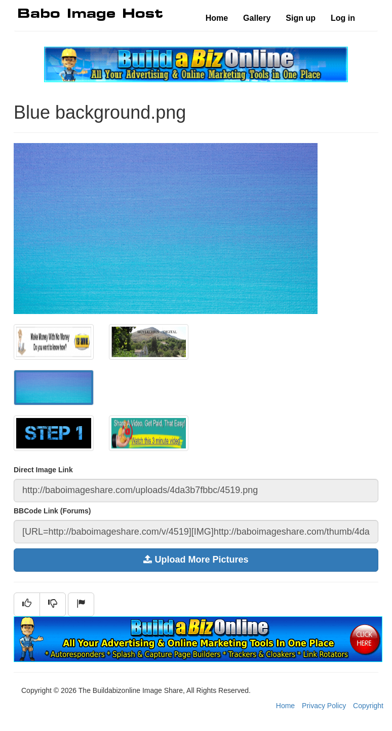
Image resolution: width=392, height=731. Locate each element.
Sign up (301, 18)
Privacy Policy (324, 706)
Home (217, 18)
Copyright (368, 706)
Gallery (256, 18)
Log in (343, 18)
